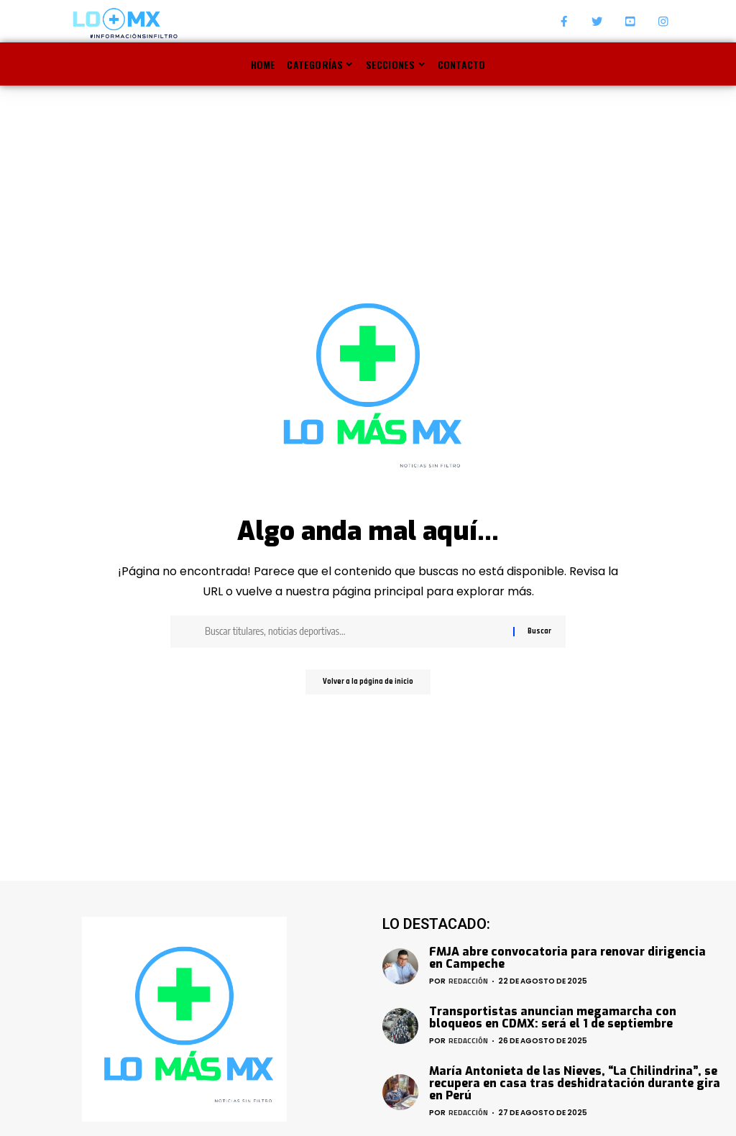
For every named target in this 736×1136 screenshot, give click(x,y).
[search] (663, 64)
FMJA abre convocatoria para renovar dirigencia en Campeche (567, 957)
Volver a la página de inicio (368, 684)
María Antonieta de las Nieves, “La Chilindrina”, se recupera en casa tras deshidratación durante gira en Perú (574, 1083)
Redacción (468, 981)
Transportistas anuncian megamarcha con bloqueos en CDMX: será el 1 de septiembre (552, 1017)
